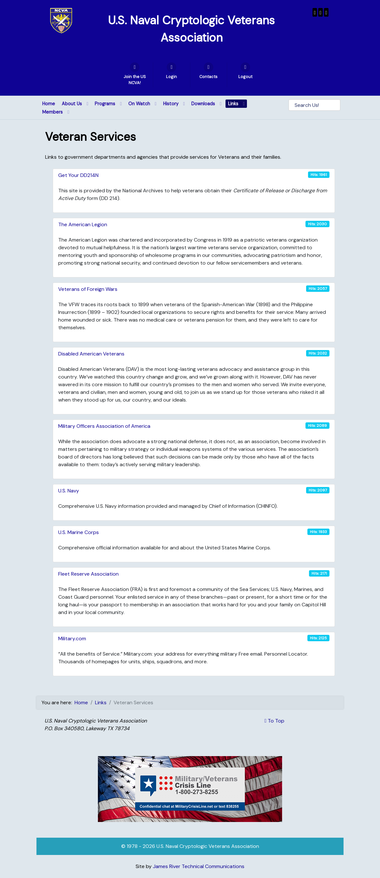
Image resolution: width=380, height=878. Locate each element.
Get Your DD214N (78, 175)
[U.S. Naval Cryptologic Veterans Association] (61, 20)
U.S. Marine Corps (78, 532)
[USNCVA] (315, 12)
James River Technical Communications (198, 866)
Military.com (72, 638)
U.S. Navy (68, 490)
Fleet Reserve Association (88, 574)
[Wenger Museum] (320, 12)
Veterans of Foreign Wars (87, 289)
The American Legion (82, 224)
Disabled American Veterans (91, 353)
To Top (274, 720)
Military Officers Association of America (104, 426)
